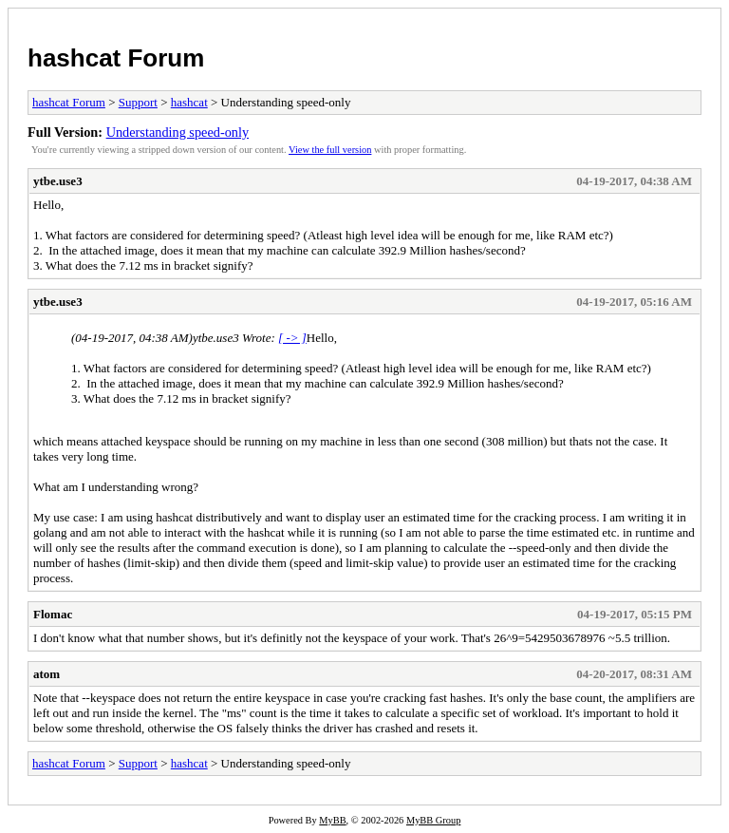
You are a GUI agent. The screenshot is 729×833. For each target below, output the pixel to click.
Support (138, 102)
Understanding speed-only (177, 132)
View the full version (330, 149)
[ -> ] (292, 338)
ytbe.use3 (58, 181)
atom (46, 674)
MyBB (332, 820)
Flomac (52, 614)
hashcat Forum (116, 58)
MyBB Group (433, 820)
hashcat (189, 102)
